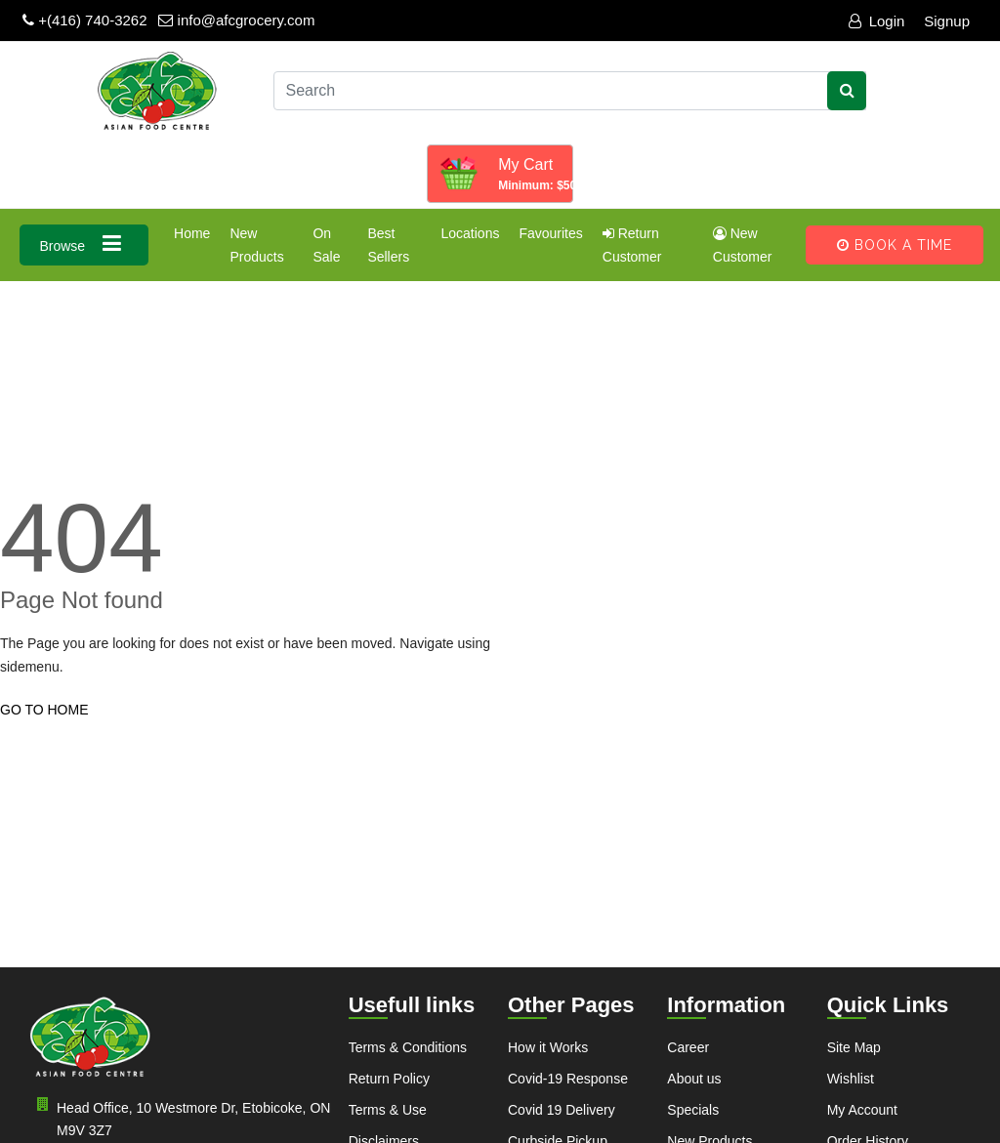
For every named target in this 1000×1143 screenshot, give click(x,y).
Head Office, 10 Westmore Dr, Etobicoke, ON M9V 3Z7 (179, 1117)
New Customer (742, 245)
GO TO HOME (44, 709)
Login (877, 21)
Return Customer (632, 245)
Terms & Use (388, 1110)
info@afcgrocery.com (236, 20)
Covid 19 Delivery (561, 1110)
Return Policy (389, 1078)
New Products (256, 245)
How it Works (548, 1047)
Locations (469, 233)
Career (688, 1047)
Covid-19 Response (568, 1078)
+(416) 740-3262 (84, 20)
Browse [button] (84, 243)
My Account (862, 1110)
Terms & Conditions (408, 1047)
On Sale (326, 245)
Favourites (550, 233)
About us (694, 1078)
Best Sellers (388, 245)
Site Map (854, 1047)
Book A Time (894, 245)
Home (192, 233)
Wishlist (850, 1078)
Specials (693, 1110)
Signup (947, 21)
